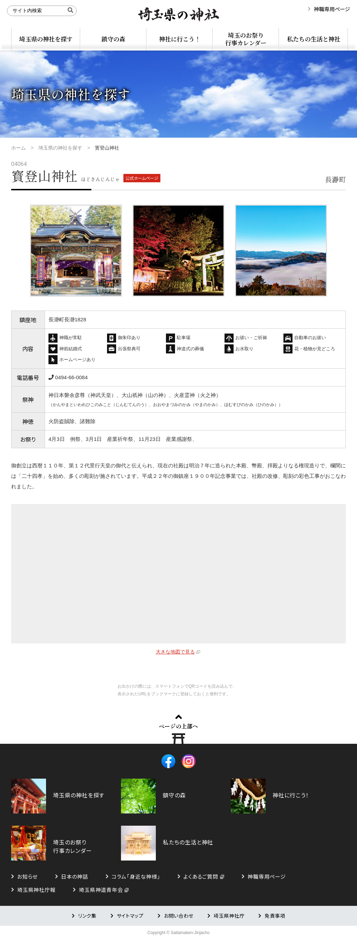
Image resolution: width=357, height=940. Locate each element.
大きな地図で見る (175, 652)
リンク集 (87, 915)
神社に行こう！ (179, 39)
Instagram (189, 761)
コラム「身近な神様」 (136, 876)
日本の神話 (74, 876)
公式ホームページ (142, 178)
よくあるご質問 (200, 876)
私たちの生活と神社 (313, 39)
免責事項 (275, 915)
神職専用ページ (332, 9)
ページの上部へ (178, 726)
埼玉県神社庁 (229, 915)
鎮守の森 (113, 39)
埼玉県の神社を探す (46, 39)
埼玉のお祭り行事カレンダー (245, 39)
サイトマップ (130, 915)
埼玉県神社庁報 (36, 889)
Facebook (168, 761)
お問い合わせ (178, 915)
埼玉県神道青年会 (101, 889)
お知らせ (27, 876)
